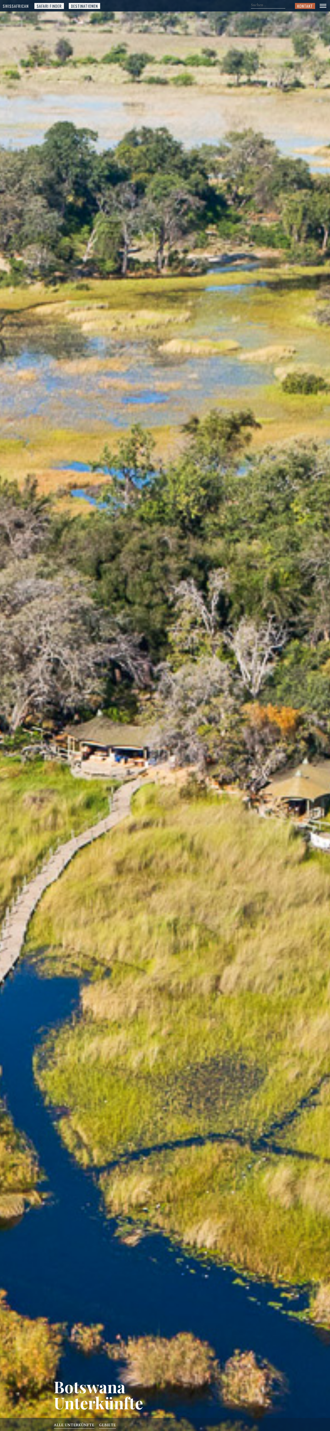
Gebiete (107, 1426)
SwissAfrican (16, 6)
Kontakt (305, 6)
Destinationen (84, 6)
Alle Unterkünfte (74, 1426)
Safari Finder (49, 6)
